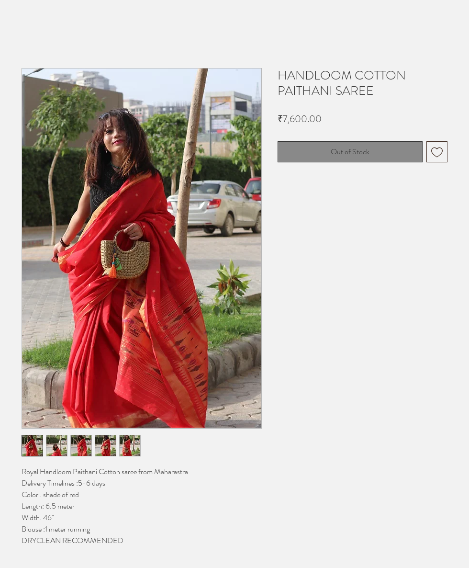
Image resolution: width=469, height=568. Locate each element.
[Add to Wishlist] (436, 151)
